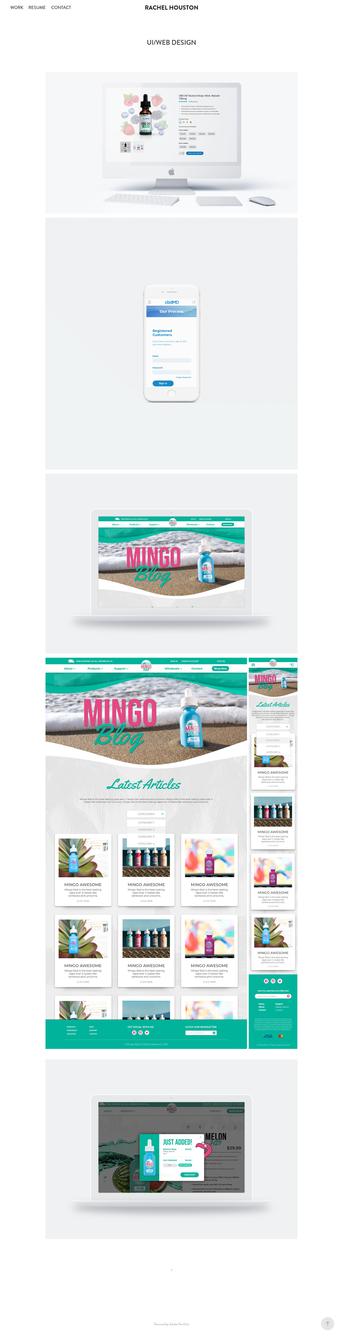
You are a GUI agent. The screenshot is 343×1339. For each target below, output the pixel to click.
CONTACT (61, 7)
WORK (16, 7)
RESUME (37, 7)
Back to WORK (171, 1295)
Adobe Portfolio (179, 1324)
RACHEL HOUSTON (171, 7)
